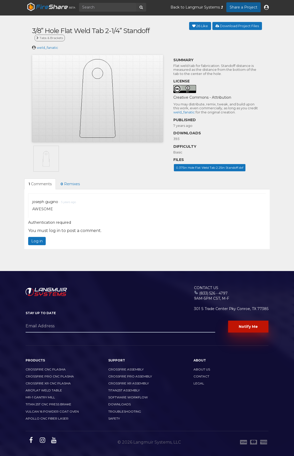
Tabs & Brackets (49, 38)
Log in (37, 241)
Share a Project (243, 7)
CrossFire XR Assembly (128, 383)
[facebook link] (30, 441)
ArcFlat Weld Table (44, 390)
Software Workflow (128, 397)
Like (200, 26)
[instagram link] (41, 441)
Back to (197, 7)
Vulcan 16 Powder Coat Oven (52, 411)
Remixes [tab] (70, 184)
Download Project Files (237, 26)
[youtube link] (53, 441)
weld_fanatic (47, 47)
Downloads (119, 404)
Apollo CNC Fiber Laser (47, 418)
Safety (114, 418)
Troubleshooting (124, 411)
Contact (201, 376)
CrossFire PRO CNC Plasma (50, 376)
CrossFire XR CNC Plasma (48, 383)
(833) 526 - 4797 (213, 293)
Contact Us (206, 287)
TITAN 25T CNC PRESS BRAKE (48, 404)
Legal (199, 383)
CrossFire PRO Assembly (130, 376)
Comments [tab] (40, 184)
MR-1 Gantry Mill (40, 397)
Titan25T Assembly (124, 390)
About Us (202, 369)
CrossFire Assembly (126, 369)
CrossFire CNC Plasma (46, 369)
